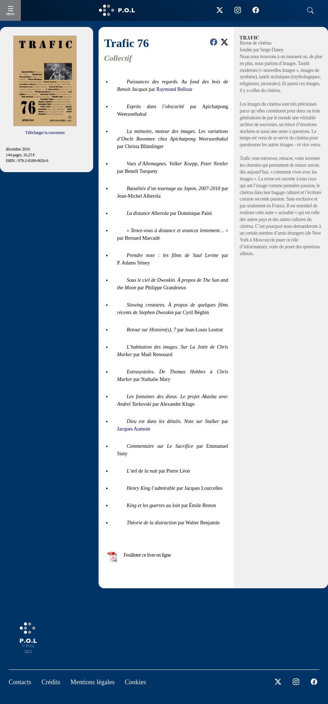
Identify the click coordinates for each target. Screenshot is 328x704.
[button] (213, 42)
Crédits (51, 682)
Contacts (20, 682)
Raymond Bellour (174, 89)
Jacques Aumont (133, 429)
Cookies (135, 682)
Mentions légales (92, 682)
